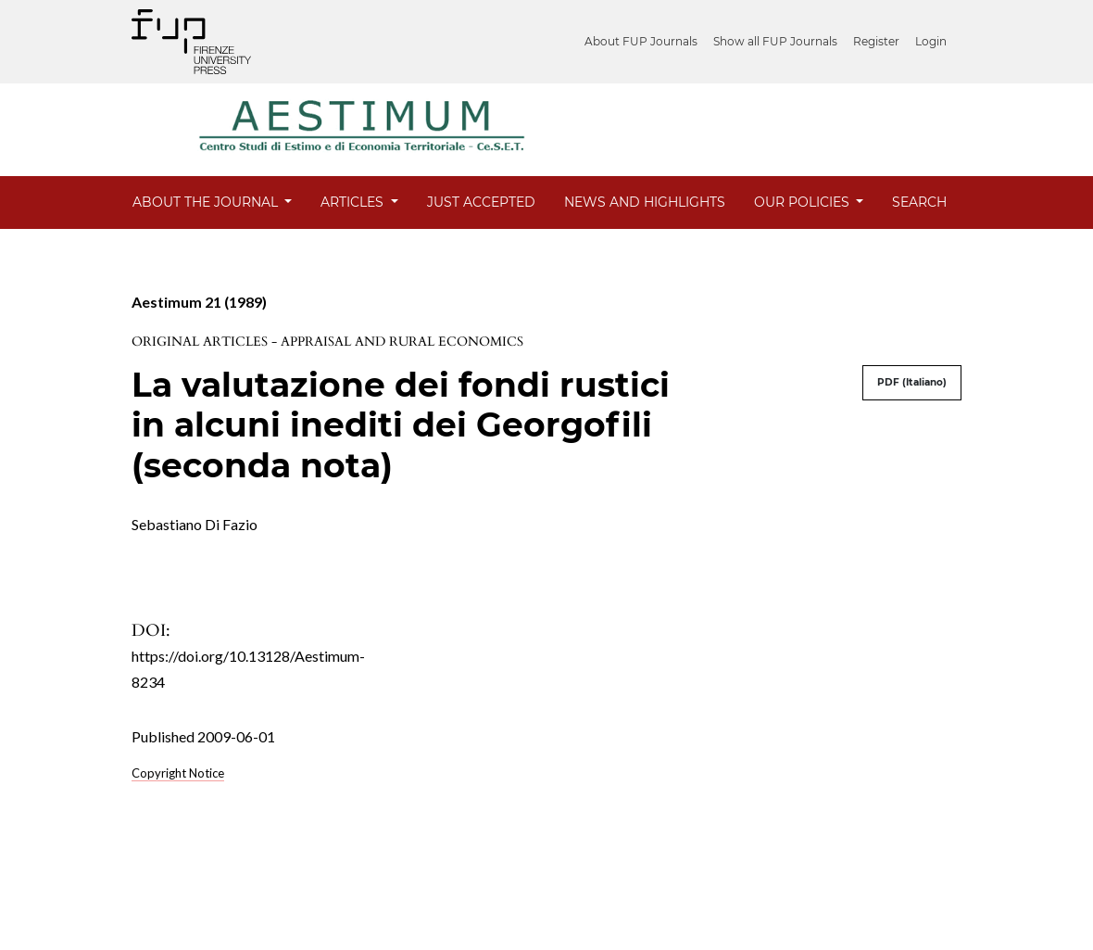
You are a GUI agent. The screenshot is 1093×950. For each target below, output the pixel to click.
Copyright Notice (178, 773)
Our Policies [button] (803, 202)
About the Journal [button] (207, 202)
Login (931, 41)
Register (876, 41)
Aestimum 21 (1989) (199, 301)
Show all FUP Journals (775, 41)
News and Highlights (644, 202)
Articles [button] (353, 202)
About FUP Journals (640, 41)
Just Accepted (481, 202)
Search (919, 202)
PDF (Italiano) (912, 382)
